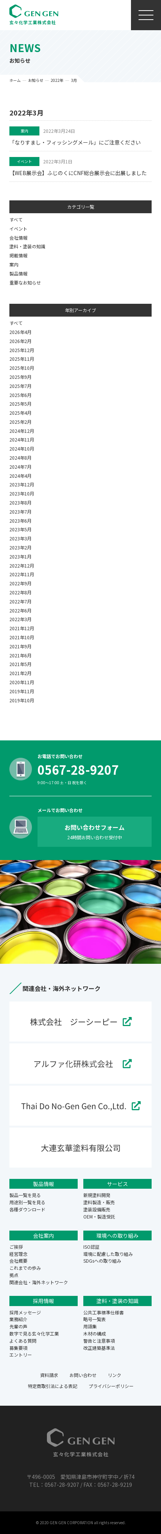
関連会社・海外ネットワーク (38, 1282)
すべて (16, 219)
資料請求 (49, 1375)
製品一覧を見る (25, 1195)
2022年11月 (21, 574)
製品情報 (18, 273)
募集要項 (18, 1348)
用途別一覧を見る (27, 1202)
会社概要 (18, 1260)
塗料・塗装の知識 (27, 246)
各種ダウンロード (27, 1209)
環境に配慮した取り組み (108, 1254)
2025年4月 (20, 412)
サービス (117, 1184)
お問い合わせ (82, 1375)
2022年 (57, 80)
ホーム (15, 80)
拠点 (13, 1275)
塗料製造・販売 (99, 1202)
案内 (24, 131)
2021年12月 (21, 628)
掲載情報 (18, 255)
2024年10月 (21, 448)
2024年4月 (20, 475)
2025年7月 (20, 386)
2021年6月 (20, 655)
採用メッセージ (25, 1312)
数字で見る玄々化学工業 (34, 1333)
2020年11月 (21, 682)
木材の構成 (94, 1333)
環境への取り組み (117, 1235)
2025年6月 (20, 395)
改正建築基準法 (99, 1348)
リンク (114, 1375)
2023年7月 (20, 511)
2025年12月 (21, 350)
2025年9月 (20, 377)
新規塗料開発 (96, 1195)
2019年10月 (21, 700)
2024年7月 (20, 466)
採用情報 (43, 1301)
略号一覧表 (94, 1319)
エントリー (20, 1354)
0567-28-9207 (78, 769)
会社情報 (18, 237)
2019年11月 (21, 691)
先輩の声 (18, 1326)
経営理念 (18, 1254)
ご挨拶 (16, 1246)
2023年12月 (21, 484)
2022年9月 (20, 583)
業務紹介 (18, 1319)
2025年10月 (21, 368)
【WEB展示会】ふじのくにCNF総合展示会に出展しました (78, 173)
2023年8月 (20, 502)
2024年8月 (20, 457)
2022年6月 (20, 610)
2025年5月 (20, 403)
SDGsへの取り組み (102, 1260)
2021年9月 (20, 646)
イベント (24, 161)
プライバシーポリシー (111, 1386)
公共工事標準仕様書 (103, 1312)
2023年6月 (20, 520)
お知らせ (35, 80)
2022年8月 (20, 592)
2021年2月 (20, 673)
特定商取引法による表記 (52, 1386)
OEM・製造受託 (99, 1216)
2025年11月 (21, 358)
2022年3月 (20, 619)
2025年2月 (20, 422)
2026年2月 (20, 341)
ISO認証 (91, 1246)
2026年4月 (20, 332)
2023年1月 (20, 556)
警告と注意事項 (99, 1340)
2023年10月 (21, 493)
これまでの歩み (25, 1268)
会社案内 (43, 1235)
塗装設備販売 (96, 1209)
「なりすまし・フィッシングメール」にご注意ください (75, 142)
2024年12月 (21, 431)
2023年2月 (20, 547)
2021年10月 (21, 637)
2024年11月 (21, 439)
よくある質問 (22, 1340)
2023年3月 (20, 538)
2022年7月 (20, 601)
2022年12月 (21, 565)
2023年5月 (20, 529)
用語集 (90, 1326)
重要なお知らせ (25, 282)
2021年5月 (20, 664)
